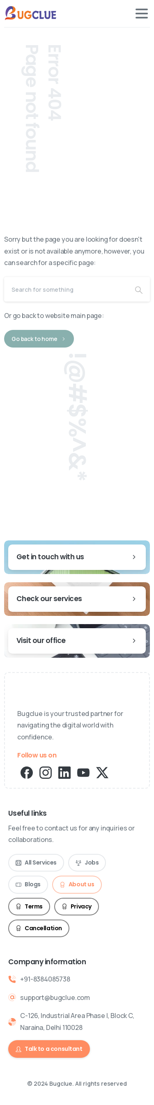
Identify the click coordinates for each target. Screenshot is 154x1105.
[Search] (66, 289)
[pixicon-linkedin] (64, 772)
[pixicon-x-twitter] (102, 772)
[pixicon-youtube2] (83, 772)
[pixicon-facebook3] (26, 772)
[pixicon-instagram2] (45, 772)
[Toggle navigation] (141, 14)
